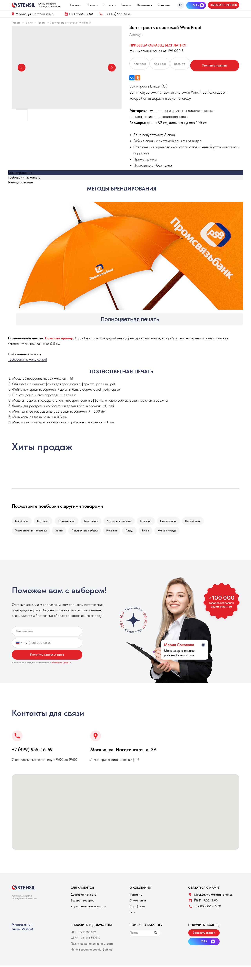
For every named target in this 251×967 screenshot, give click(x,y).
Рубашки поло (68, 521)
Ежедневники (173, 521)
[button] (223, 5)
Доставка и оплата (83, 896)
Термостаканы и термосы (31, 531)
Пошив (90, 5)
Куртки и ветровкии (122, 521)
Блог (132, 914)
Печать (74, 5)
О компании (137, 902)
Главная (16, 22)
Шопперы (150, 521)
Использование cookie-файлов (92, 951)
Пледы (133, 531)
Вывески (126, 5)
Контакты (164, 5)
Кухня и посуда (172, 531)
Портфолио (137, 908)
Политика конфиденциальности (92, 945)
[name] (47, 633)
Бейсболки (22, 521)
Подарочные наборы (87, 531)
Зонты (29, 22)
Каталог (108, 5)
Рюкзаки (114, 531)
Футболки (44, 521)
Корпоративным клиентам (88, 908)
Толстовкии (94, 521)
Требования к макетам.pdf (27, 359)
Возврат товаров (82, 902)
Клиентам (143, 5)
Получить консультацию (47, 656)
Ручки (149, 531)
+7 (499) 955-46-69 (118, 14)
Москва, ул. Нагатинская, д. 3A (123, 751)
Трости (41, 22)
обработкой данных (61, 664)
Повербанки (198, 521)
